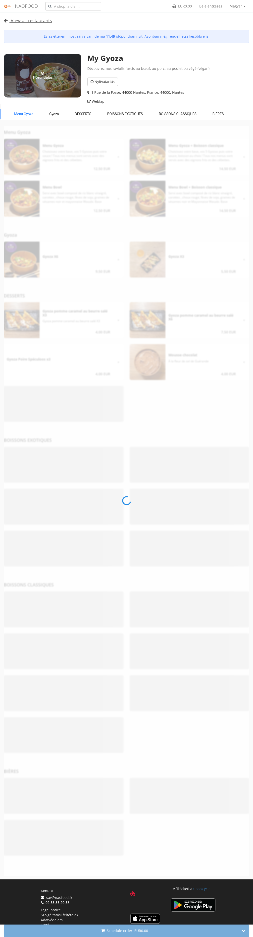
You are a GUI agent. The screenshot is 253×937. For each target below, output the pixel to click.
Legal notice (51, 910)
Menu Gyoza (23, 114)
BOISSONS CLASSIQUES (178, 114)
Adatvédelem (52, 920)
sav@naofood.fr (56, 897)
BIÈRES (218, 114)
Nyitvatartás (103, 81)
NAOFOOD (26, 6)
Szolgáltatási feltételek (59, 915)
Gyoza (54, 114)
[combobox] (73, 6)
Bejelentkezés (210, 6)
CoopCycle (201, 888)
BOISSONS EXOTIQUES (125, 114)
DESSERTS (83, 114)
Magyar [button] (238, 6)
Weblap (95, 101)
